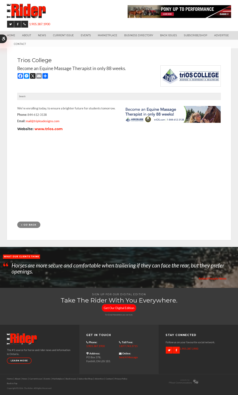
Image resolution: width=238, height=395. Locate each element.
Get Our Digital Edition (119, 308)
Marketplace (107, 35)
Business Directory (138, 35)
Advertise (221, 35)
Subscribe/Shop (195, 35)
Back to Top (12, 383)
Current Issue (63, 35)
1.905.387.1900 (39, 24)
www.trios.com (48, 129)
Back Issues (168, 35)
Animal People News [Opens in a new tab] (212, 278)
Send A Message (128, 357)
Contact (20, 44)
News (42, 35)
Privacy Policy (121, 378)
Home (11, 35)
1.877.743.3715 (128, 346)
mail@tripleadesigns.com (42, 121)
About (26, 35)
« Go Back (29, 224)
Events (86, 35)
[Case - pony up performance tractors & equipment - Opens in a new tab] (179, 11)
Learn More (19, 360)
